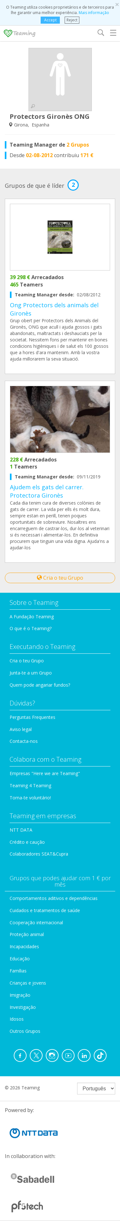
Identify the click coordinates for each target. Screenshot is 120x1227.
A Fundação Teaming (32, 617)
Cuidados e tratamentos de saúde (45, 910)
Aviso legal (21, 729)
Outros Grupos (25, 1031)
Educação (20, 959)
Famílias (18, 971)
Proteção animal (27, 934)
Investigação (23, 1007)
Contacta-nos (24, 741)
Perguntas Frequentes (32, 717)
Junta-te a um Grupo (31, 673)
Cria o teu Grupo (60, 577)
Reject (72, 20)
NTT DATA (21, 830)
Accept (50, 20)
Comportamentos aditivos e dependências (54, 898)
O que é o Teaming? (31, 628)
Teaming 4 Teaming (30, 785)
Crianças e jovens (28, 983)
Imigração (20, 995)
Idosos (17, 1019)
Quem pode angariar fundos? (40, 685)
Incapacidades (24, 946)
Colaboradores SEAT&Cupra (39, 854)
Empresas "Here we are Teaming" (45, 773)
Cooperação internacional (36, 922)
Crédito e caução (27, 842)
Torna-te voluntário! (30, 798)
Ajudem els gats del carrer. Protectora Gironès (47, 491)
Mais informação (94, 12)
